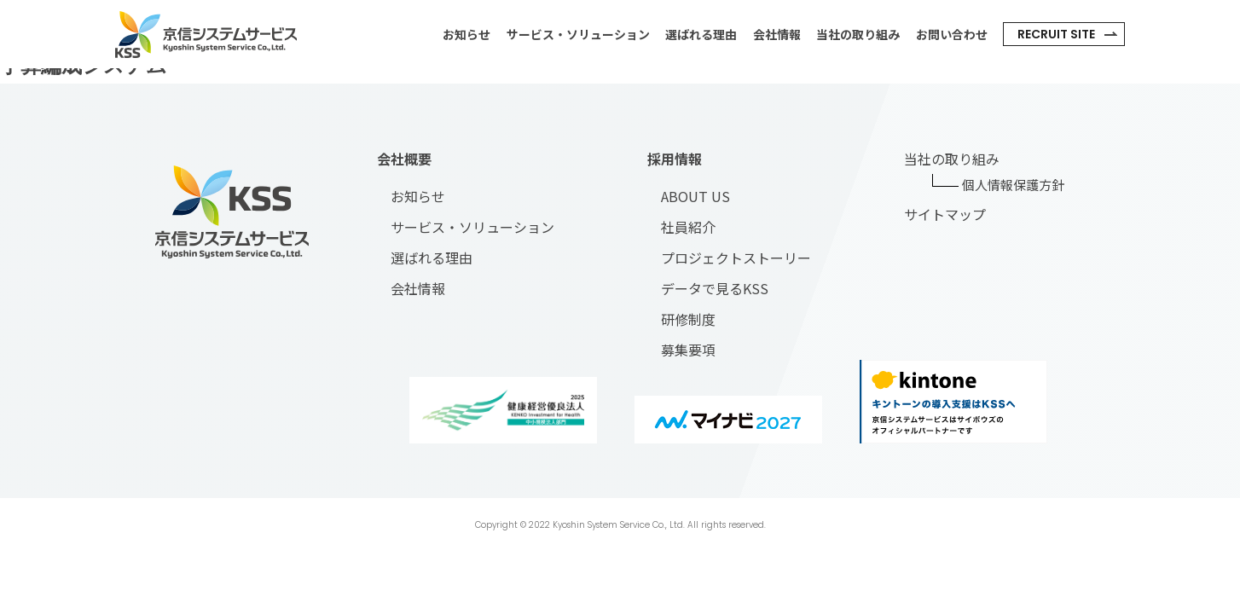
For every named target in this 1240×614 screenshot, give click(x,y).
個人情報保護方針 (1013, 185)
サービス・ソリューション (578, 34)
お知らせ (466, 34)
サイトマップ (945, 214)
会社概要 (404, 158)
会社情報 (777, 34)
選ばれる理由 (701, 34)
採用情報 (674, 158)
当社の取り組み (858, 34)
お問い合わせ (952, 34)
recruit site (1056, 34)
